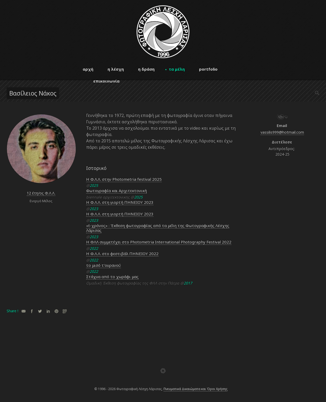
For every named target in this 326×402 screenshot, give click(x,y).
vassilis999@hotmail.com (282, 132)
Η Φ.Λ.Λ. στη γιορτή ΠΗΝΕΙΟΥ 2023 (119, 202)
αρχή (88, 69)
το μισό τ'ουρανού (103, 265)
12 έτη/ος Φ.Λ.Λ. (41, 193)
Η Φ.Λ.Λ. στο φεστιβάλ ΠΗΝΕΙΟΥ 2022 (122, 253)
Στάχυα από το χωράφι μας (112, 276)
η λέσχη (116, 69)
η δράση (146, 69)
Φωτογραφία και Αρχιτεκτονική (116, 190)
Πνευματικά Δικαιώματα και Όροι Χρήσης (195, 389)
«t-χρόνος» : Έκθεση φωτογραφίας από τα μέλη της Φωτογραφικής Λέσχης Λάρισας (157, 228)
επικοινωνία (106, 81)
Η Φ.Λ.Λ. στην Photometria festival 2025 (124, 179)
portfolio (208, 69)
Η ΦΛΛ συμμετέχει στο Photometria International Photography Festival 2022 (158, 242)
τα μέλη (177, 69)
